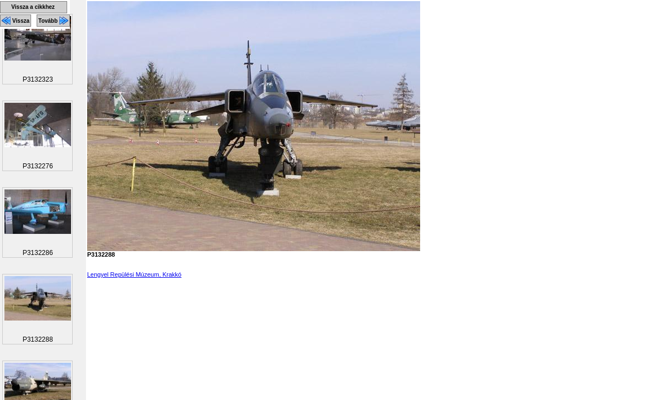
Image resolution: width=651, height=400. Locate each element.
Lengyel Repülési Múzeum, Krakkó (134, 274)
